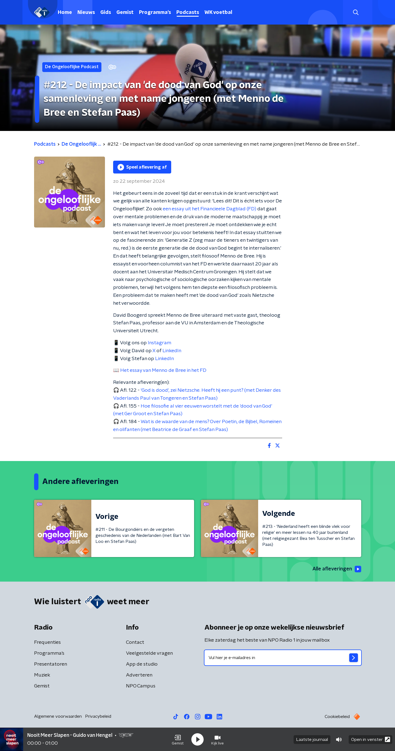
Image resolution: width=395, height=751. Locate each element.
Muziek (42, 675)
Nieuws (86, 12)
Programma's (155, 12)
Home (65, 12)
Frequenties (47, 642)
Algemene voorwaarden (58, 716)
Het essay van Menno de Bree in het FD (163, 370)
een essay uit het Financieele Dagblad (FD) (209, 209)
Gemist (125, 12)
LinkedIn (171, 350)
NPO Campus (140, 686)
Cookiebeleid (337, 716)
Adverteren (139, 675)
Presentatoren (50, 664)
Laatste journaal (312, 739)
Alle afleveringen (336, 569)
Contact (135, 642)
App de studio (142, 664)
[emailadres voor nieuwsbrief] (282, 657)
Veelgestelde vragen (149, 653)
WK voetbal (218, 12)
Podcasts (187, 12)
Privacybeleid (98, 716)
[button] (177, 739)
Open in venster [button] (370, 739)
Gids (105, 12)
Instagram (159, 342)
